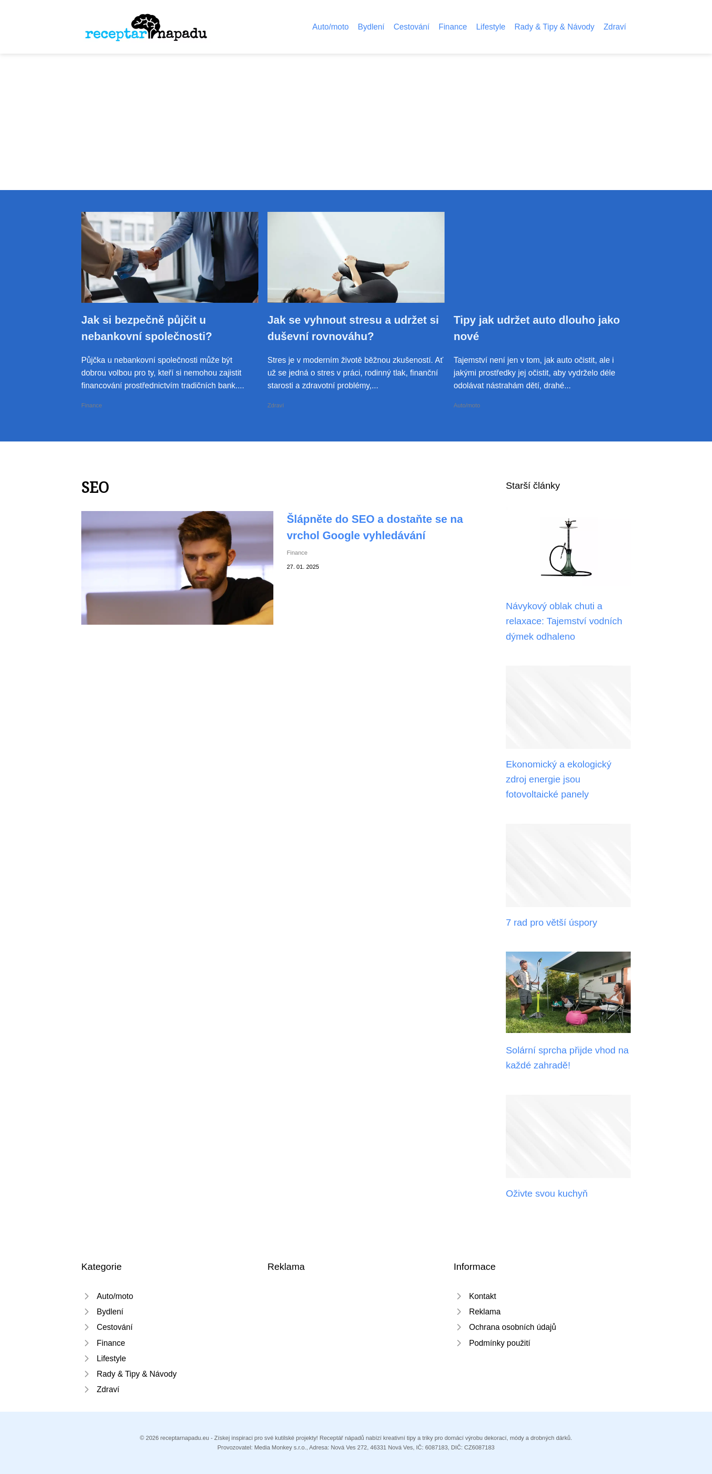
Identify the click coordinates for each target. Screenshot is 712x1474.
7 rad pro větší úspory (551, 922)
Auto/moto (330, 26)
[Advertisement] (356, 122)
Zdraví (614, 26)
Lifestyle (491, 26)
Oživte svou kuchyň (547, 1193)
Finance (453, 26)
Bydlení (371, 26)
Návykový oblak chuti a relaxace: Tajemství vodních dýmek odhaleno (564, 621)
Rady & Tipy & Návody (554, 26)
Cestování (412, 26)
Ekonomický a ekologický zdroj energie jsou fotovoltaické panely (558, 779)
